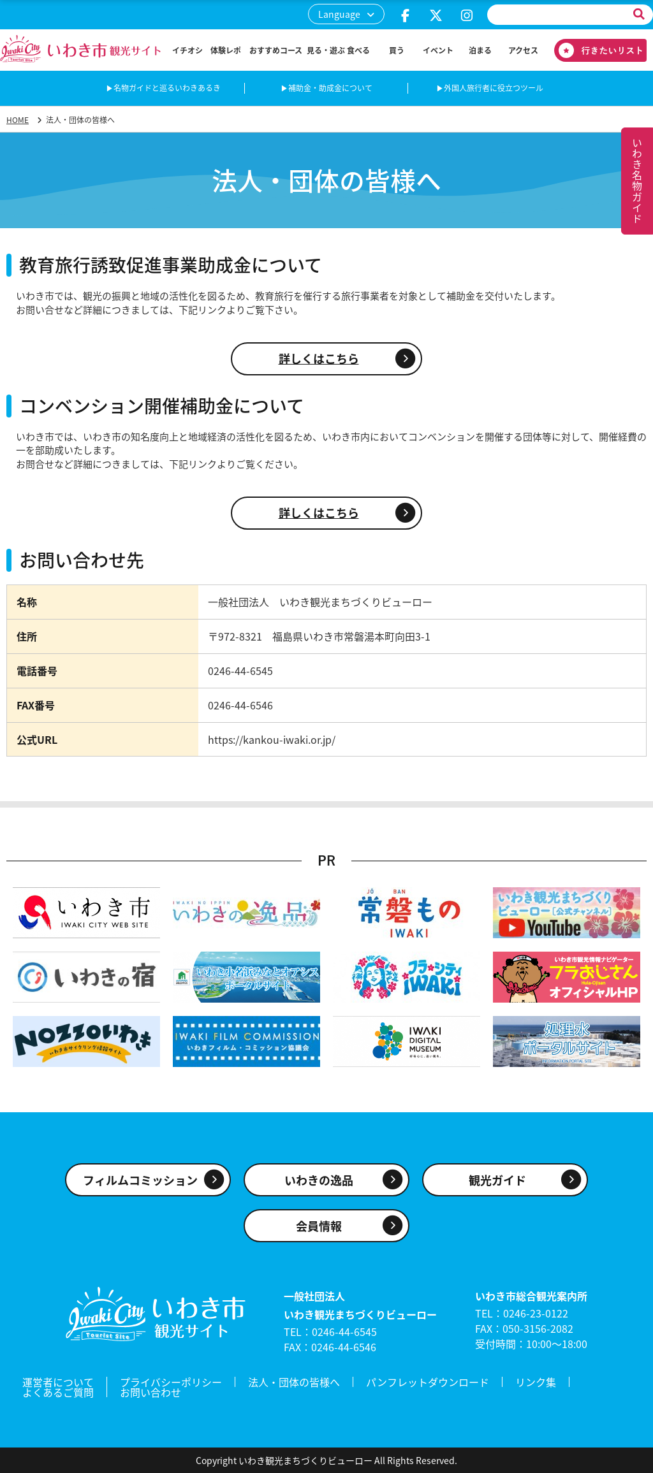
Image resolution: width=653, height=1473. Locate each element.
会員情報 (319, 1226)
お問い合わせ (150, 1392)
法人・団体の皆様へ (294, 1382)
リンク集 (535, 1382)
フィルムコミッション (140, 1180)
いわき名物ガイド (637, 181)
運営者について (58, 1382)
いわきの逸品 (318, 1180)
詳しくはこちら (319, 358)
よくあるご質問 (58, 1392)
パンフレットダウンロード (427, 1382)
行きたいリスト (596, 50)
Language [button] (339, 14)
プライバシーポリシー (171, 1382)
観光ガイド (497, 1180)
